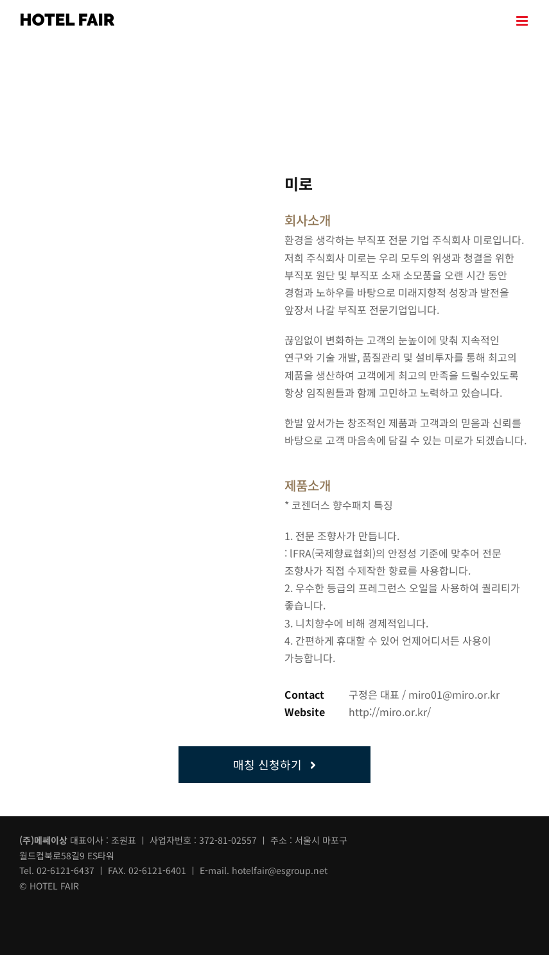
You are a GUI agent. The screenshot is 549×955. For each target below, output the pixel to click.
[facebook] (26, 908)
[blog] (81, 908)
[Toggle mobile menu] (523, 21)
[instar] (53, 908)
